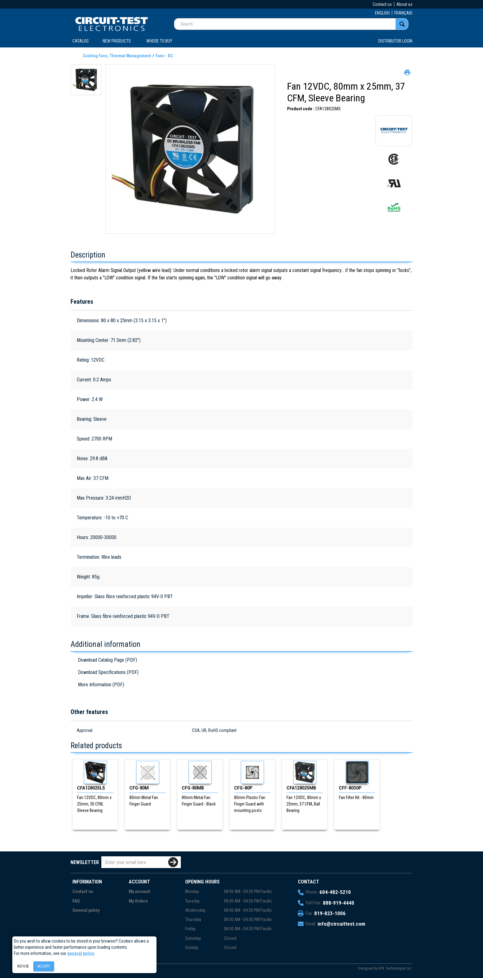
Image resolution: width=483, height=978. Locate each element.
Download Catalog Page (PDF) (107, 660)
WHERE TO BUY (159, 41)
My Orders (138, 901)
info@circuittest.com (341, 924)
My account (139, 891)
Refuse (23, 966)
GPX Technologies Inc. (395, 968)
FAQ (76, 901)
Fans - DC (164, 55)
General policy (85, 910)
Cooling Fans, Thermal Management (117, 55)
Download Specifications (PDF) (108, 672)
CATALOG (80, 41)
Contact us (382, 4)
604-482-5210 (335, 892)
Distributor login (395, 41)
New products (117, 41)
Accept (43, 966)
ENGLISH (382, 12)
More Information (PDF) (101, 685)
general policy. (81, 953)
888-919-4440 (338, 903)
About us (404, 4)
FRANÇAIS (403, 12)
